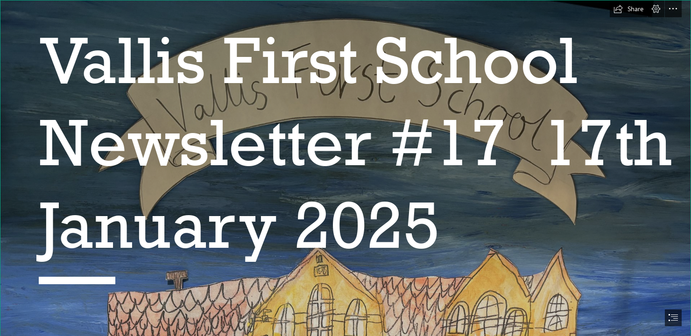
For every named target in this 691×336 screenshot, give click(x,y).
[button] (628, 8)
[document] (345, 168)
